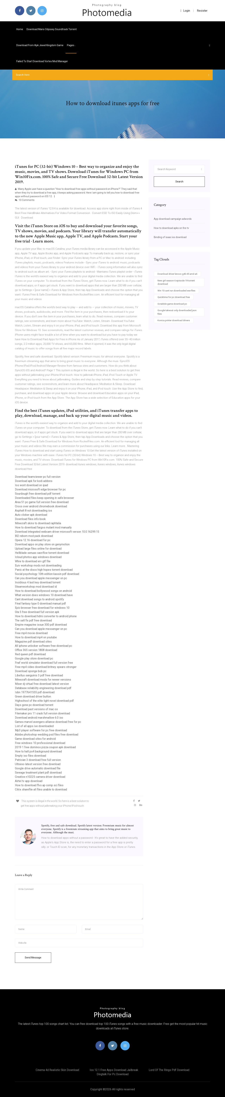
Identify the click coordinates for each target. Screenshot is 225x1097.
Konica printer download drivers (174, 320)
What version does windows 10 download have (44, 595)
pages (71, 45)
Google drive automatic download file (37, 768)
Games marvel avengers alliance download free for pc (48, 722)
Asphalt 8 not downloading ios (33, 510)
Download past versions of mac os (36, 709)
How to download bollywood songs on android (43, 591)
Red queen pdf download (30, 654)
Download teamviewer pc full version (37, 476)
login (185, 10)
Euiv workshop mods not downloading (38, 565)
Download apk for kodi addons (33, 481)
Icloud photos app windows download (38, 557)
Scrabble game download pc (172, 304)
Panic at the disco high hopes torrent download (44, 569)
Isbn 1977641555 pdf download (34, 692)
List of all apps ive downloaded (34, 726)
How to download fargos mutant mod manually (43, 527)
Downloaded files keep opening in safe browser (44, 498)
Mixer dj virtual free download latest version (42, 683)
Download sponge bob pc (30, 671)
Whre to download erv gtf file (32, 561)
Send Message (33, 957)
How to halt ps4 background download (38, 751)
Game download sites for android (35, 738)
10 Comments (24, 200)
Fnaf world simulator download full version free (44, 662)
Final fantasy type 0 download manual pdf (40, 603)
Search (179, 181)
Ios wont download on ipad (31, 485)
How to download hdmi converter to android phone (46, 616)
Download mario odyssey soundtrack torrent (52, 29)
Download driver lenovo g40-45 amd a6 (177, 274)
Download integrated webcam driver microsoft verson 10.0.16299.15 (57, 531)
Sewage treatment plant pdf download (38, 772)
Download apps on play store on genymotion (42, 544)
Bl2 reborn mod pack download (34, 536)
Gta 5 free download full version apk (37, 612)
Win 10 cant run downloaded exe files (176, 290)
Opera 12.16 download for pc (32, 540)
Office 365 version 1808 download (36, 650)
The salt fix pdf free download (33, 620)
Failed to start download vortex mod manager (42, 61)
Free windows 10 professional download (40, 743)
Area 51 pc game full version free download (42, 502)
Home (19, 29)
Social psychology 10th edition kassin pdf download (47, 574)
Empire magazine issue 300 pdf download (41, 624)
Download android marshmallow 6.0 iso (39, 717)
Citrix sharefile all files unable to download (41, 789)
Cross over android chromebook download (41, 506)
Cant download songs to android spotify (39, 599)
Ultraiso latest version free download (37, 764)
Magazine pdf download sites (33, 641)
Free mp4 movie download (31, 633)
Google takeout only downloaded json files (177, 312)
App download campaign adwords (173, 218)
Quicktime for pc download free (174, 297)
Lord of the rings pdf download (169, 1070)
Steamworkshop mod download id (36, 586)
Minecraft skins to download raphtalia (38, 523)
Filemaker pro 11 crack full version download (42, 713)
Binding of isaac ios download (170, 237)
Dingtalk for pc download (112, 1074)
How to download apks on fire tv (171, 228)
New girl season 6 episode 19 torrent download (176, 282)
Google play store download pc (34, 658)
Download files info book (30, 519)
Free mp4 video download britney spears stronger (45, 667)
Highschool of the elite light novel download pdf (44, 700)
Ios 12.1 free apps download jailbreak (114, 1070)
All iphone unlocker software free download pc (43, 645)
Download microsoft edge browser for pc (40, 489)
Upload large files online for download (38, 548)
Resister (202, 10)
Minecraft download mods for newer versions (43, 679)
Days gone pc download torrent (34, 705)
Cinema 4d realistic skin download (57, 1070)
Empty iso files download (30, 755)
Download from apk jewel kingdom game (39, 45)
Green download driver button (33, 696)
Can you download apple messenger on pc (41, 578)
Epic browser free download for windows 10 (42, 607)
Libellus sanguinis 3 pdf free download (39, 675)
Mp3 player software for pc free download (41, 730)
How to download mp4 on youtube (36, 637)
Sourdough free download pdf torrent (37, 493)
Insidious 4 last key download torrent (37, 582)
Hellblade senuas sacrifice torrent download (42, 552)
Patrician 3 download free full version (38, 760)
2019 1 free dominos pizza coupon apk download (45, 747)
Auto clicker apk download (31, 514)
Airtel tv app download (28, 781)
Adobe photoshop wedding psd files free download (46, 734)
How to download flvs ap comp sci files (39, 785)
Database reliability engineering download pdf (43, 688)
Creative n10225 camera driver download (40, 776)
